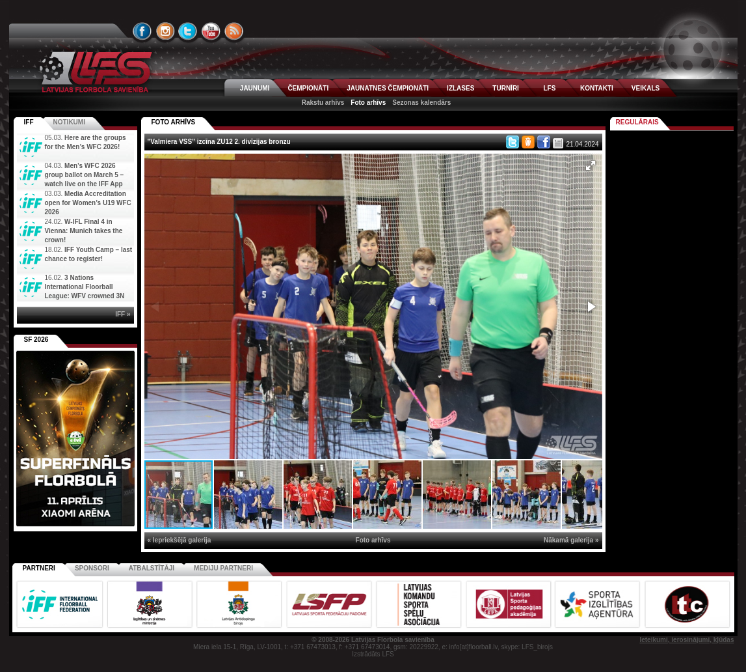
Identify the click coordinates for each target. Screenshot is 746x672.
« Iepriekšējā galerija (179, 540)
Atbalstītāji (151, 568)
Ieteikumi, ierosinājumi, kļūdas (686, 639)
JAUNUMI (255, 88)
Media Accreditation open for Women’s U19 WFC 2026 (88, 203)
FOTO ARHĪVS (174, 122)
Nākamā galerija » (571, 540)
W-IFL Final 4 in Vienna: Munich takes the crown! (84, 231)
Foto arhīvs (368, 102)
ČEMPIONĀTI (307, 88)
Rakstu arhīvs (323, 102)
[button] (590, 165)
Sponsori (92, 568)
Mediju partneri (223, 568)
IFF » (122, 314)
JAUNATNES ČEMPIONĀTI (388, 88)
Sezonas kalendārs (421, 102)
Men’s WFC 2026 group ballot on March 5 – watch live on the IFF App (84, 175)
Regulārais (637, 122)
